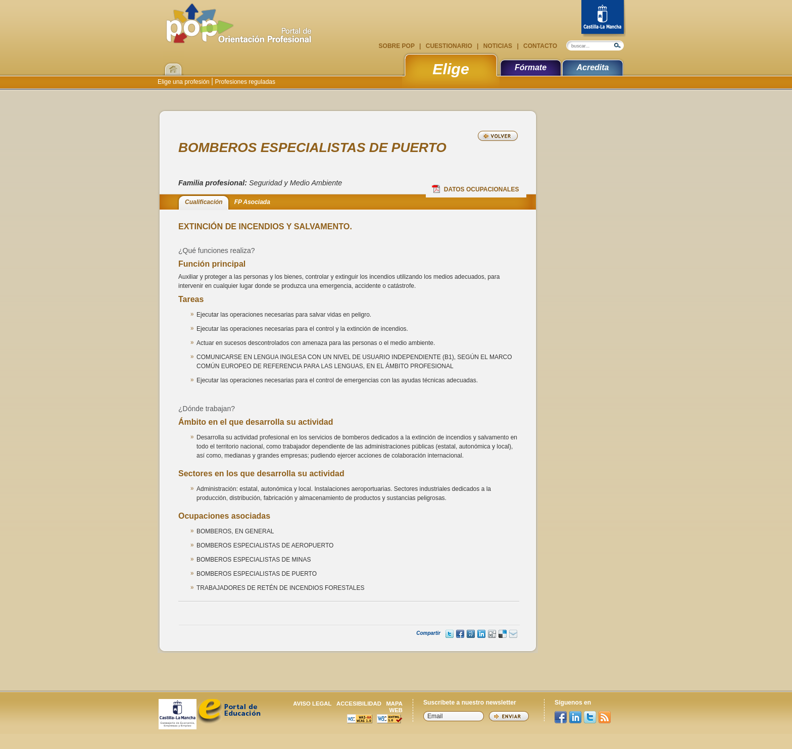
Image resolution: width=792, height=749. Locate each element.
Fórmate (531, 67)
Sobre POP (397, 45)
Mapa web (394, 707)
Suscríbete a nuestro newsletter (469, 702)
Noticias (497, 45)
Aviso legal (312, 704)
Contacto (539, 45)
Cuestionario (449, 45)
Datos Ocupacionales (475, 188)
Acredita (592, 67)
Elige (450, 68)
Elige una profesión (184, 81)
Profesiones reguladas (244, 81)
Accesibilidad (358, 704)
